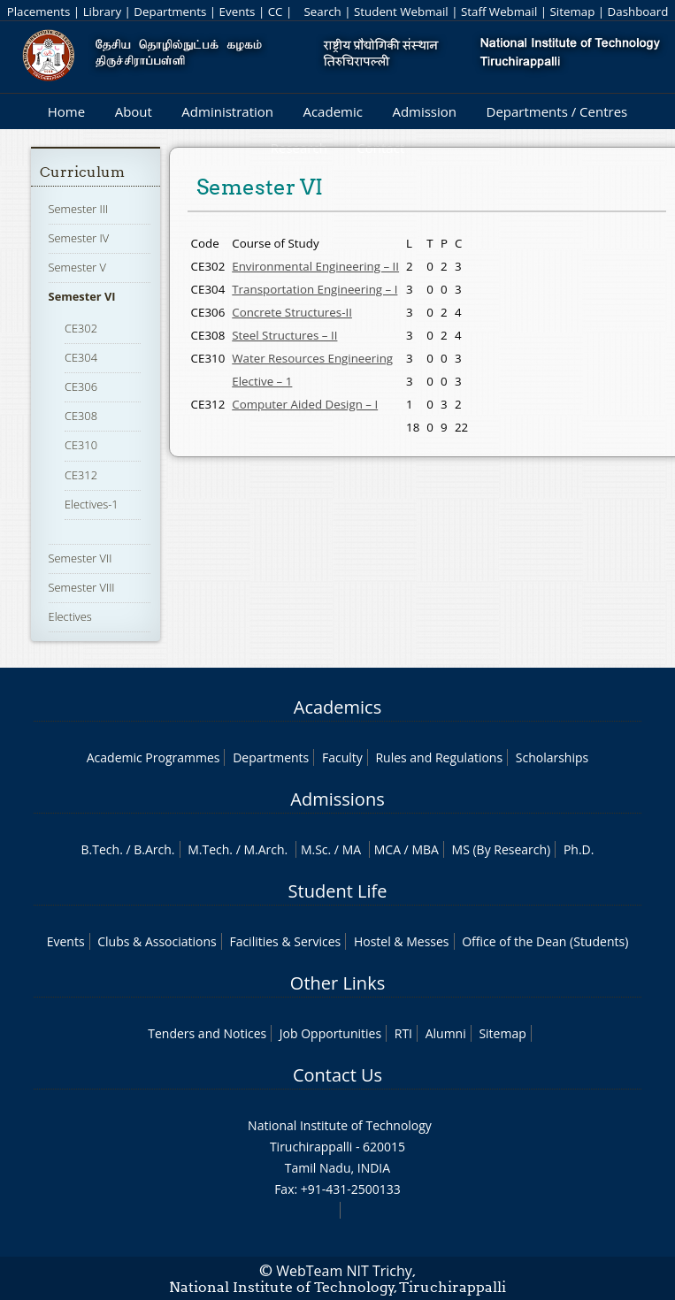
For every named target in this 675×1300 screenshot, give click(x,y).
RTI (403, 1033)
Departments (170, 11)
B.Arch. (154, 849)
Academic (332, 111)
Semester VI (82, 296)
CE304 (81, 357)
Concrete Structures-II (292, 312)
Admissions (337, 799)
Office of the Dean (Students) (545, 941)
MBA (425, 849)
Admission (424, 111)
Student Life (337, 891)
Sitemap (572, 11)
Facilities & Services (285, 941)
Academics (337, 707)
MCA (387, 849)
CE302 (81, 328)
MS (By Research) (501, 849)
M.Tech (208, 849)
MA (351, 849)
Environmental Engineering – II (315, 266)
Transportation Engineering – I (314, 289)
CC (275, 11)
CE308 (81, 416)
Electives (70, 616)
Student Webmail (401, 11)
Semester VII (80, 558)
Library (102, 11)
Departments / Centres (557, 111)
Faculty (342, 757)
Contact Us (337, 1075)
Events (237, 11)
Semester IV (79, 238)
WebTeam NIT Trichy (344, 1271)
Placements (39, 11)
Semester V (77, 267)
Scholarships (552, 757)
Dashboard (638, 11)
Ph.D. (579, 849)
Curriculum (82, 172)
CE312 (81, 475)
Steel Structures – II (284, 335)
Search (322, 11)
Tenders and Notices (207, 1033)
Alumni (446, 1033)
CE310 (81, 445)
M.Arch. (265, 849)
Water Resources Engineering (312, 358)
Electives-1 (92, 504)
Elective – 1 (262, 381)
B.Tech (100, 849)
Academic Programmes (153, 757)
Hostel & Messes (401, 941)
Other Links (337, 983)
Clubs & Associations (157, 941)
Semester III (79, 209)
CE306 (81, 386)
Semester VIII (82, 587)
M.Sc (314, 849)
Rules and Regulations (438, 757)
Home (66, 111)
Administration (227, 111)
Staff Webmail (499, 11)
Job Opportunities (330, 1033)
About (133, 111)
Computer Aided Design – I (305, 404)
